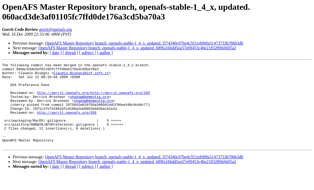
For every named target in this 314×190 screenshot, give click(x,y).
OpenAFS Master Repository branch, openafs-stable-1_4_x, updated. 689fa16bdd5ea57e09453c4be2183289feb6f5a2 (137, 48)
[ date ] (56, 52)
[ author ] (105, 52)
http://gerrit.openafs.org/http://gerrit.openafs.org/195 (93, 99)
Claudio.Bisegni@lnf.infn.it (81, 75)
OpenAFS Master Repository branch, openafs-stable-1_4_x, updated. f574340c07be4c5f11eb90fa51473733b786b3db (144, 43)
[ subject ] (87, 52)
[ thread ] (70, 52)
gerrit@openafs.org (55, 29)
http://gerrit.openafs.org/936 (67, 122)
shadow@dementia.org (89, 103)
